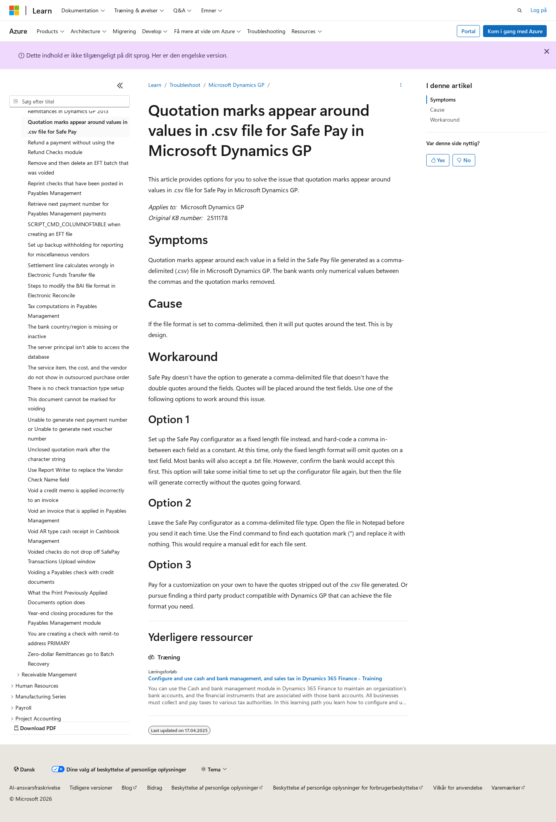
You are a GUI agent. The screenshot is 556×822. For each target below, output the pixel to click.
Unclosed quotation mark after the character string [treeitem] (69, 454)
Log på (539, 10)
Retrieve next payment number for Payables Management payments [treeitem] (68, 208)
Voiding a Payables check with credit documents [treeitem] (71, 576)
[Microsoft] (14, 10)
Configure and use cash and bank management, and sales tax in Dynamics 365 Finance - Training (265, 678)
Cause (437, 109)
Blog (127, 787)
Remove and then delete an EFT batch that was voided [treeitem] (78, 167)
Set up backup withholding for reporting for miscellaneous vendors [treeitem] (75, 249)
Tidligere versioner (91, 787)
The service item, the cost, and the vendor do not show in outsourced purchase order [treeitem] (78, 372)
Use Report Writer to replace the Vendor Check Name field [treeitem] (75, 474)
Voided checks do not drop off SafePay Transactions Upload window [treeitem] (74, 556)
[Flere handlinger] (401, 85)
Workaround (444, 119)
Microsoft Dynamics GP (236, 84)
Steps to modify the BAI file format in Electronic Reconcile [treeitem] (71, 290)
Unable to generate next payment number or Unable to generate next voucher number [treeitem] (77, 429)
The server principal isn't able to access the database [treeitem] (78, 351)
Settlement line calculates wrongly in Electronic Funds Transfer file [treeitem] (71, 269)
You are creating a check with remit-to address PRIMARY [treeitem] (73, 638)
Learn (154, 84)
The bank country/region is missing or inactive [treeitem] (73, 331)
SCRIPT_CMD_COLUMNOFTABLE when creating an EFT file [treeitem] (74, 228)
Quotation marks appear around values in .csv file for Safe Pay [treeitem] (77, 126)
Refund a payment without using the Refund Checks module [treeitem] (71, 147)
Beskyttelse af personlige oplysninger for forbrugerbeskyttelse (345, 787)
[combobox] (69, 101)
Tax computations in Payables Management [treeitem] (62, 310)
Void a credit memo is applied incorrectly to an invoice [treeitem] (76, 494)
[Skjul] (120, 85)
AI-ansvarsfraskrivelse (34, 787)
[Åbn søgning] (519, 10)
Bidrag (154, 787)
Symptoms (443, 99)
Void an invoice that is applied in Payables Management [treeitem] (77, 515)
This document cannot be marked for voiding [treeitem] (72, 403)
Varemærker (506, 787)
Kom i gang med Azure (515, 31)
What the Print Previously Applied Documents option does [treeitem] (67, 597)
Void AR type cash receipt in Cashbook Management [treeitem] (73, 535)
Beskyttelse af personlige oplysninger (214, 787)
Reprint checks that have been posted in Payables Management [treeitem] (75, 188)
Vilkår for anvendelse (457, 787)
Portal (468, 31)
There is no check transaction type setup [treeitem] (76, 388)
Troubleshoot (185, 84)
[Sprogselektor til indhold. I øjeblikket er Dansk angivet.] (24, 769)
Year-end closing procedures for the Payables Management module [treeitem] (70, 617)
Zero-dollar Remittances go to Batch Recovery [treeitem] (71, 658)
